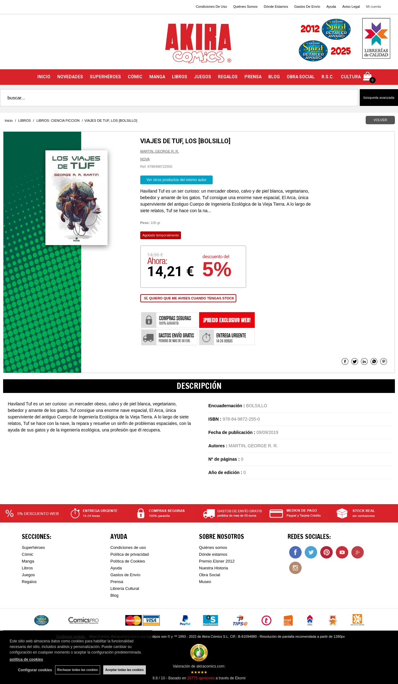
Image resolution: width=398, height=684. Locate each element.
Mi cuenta (373, 6)
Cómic (27, 554)
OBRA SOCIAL (301, 76)
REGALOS (228, 76)
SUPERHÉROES (105, 76)
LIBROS (179, 76)
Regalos (29, 581)
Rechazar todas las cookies (77, 670)
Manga (28, 561)
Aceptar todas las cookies (124, 670)
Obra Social (209, 574)
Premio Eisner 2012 (216, 561)
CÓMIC (135, 76)
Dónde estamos (213, 554)
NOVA (145, 159)
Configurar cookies (35, 670)
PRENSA (252, 76)
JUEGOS (202, 76)
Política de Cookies (127, 561)
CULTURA (351, 76)
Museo (205, 581)
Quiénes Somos (245, 6)
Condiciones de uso (128, 547)
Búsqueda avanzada (378, 97)
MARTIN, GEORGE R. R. (159, 151)
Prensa (116, 581)
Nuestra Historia (213, 568)
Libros (27, 568)
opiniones (201, 678)
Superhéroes (33, 547)
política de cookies (26, 659)
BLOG (274, 76)
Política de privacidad (129, 554)
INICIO (43, 76)
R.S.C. (328, 76)
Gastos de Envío (125, 574)
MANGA (157, 76)
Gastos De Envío (307, 6)
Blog (114, 595)
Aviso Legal (351, 6)
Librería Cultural (124, 588)
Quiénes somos (213, 547)
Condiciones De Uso (211, 6)
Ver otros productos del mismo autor (176, 180)
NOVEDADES (70, 76)
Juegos (28, 574)
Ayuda (331, 6)
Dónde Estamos (276, 6)
